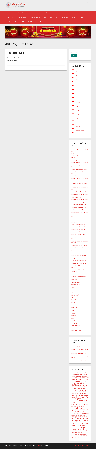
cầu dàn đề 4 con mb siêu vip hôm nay (79, 175)
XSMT (57, 17)
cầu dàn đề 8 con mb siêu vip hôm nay (79, 181)
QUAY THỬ (30, 21)
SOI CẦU (8, 21)
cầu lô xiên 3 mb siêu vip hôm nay (78, 207)
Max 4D (77, 98)
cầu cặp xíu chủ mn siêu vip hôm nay (79, 258)
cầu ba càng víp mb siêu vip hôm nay (79, 160)
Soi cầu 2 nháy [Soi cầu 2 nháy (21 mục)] (81, 422)
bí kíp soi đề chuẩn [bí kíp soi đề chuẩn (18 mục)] (79, 374)
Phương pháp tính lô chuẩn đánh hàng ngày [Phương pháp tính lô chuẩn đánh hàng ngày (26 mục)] (79, 419)
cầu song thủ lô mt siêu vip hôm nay (79, 245)
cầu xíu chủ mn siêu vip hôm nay (78, 276)
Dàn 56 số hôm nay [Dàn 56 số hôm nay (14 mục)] (81, 404)
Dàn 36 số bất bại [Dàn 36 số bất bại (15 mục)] (74, 404)
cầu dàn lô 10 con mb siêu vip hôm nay (80, 191)
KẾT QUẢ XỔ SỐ (65, 17)
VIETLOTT (74, 17)
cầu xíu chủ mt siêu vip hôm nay (78, 247)
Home (85, 40)
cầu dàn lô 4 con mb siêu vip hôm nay (79, 194)
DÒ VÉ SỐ (16, 21)
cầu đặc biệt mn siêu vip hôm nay (78, 260)
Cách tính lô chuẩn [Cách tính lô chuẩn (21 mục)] (76, 379)
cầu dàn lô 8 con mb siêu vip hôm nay (79, 202)
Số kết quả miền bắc (75, 325)
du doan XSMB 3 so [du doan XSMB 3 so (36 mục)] (79, 402)
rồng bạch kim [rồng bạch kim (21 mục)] (84, 420)
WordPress (38, 445)
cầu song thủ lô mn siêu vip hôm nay (79, 274)
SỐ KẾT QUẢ (38, 21)
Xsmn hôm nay (74, 12)
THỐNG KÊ (83, 17)
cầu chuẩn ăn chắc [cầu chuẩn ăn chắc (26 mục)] (80, 388)
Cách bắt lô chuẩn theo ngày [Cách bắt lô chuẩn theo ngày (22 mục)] (81, 377)
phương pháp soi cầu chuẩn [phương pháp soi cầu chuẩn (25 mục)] (79, 417)
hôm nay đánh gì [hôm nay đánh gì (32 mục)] (78, 407)
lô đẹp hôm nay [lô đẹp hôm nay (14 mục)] (81, 413)
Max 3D (77, 94)
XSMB (45, 17)
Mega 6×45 (73, 299)
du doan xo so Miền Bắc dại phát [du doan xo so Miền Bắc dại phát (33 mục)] (79, 398)
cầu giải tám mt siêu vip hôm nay (78, 232)
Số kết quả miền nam (79, 134)
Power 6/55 (78, 102)
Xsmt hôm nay (62, 12)
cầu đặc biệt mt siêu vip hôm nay (78, 229)
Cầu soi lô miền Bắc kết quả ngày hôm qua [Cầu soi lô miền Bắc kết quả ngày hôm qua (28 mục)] (79, 393)
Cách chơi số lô (11, 17)
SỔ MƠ (22, 21)
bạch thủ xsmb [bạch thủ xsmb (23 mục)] (79, 376)
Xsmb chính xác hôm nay (48, 12)
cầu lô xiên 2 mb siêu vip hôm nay (78, 204)
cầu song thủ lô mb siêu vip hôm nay (79, 219)
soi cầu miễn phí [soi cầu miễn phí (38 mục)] (78, 426)
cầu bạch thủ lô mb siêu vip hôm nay (79, 169)
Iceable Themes (8, 446)
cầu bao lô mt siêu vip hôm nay (78, 224)
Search (74, 55)
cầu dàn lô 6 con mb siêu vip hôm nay (79, 199)
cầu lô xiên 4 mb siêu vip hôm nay (78, 209)
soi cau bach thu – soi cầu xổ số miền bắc (17, 12)
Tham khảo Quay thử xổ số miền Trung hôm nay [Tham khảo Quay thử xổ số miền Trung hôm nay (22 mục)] (78, 434)
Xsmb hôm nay (33, 12)
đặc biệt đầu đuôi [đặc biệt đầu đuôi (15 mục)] (77, 437)
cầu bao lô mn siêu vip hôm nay (78, 253)
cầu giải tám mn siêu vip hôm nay (78, 263)
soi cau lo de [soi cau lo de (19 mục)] (74, 422)
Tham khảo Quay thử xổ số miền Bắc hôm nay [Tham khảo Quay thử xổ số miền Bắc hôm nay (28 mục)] (79, 429)
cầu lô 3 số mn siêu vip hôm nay (78, 255)
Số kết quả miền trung (80, 130)
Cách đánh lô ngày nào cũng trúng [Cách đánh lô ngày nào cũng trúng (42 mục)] (78, 383)
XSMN (51, 17)
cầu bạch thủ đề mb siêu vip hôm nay (79, 162)
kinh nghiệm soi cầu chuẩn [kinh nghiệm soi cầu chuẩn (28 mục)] (78, 409)
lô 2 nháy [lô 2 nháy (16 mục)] (77, 413)
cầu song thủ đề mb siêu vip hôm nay (79, 212)
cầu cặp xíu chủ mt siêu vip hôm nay (79, 226)
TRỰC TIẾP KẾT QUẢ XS (35, 17)
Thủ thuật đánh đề (22, 17)
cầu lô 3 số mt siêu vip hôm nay (78, 234)
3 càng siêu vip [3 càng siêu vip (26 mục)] (75, 373)
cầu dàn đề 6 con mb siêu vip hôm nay (79, 178)
